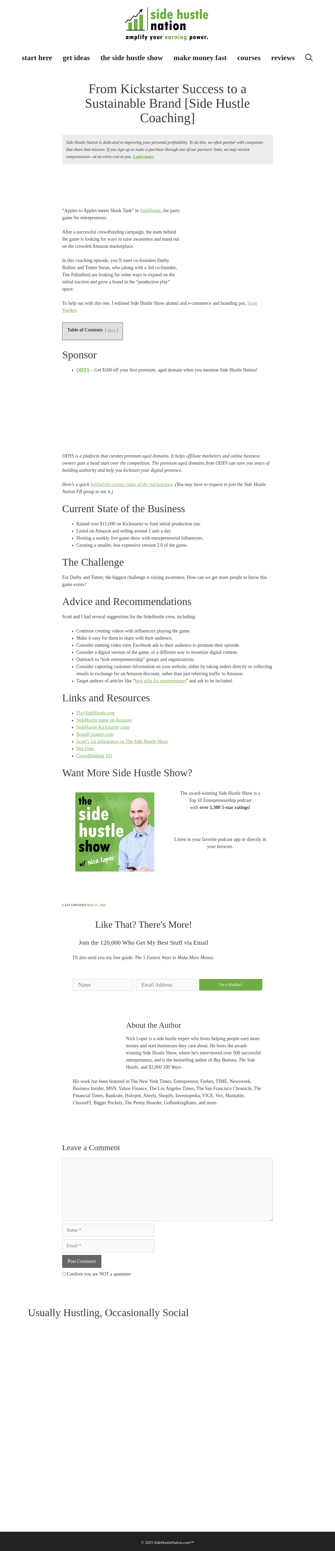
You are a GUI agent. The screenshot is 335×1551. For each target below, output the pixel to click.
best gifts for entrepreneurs (160, 680)
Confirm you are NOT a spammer (96, 1274)
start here (37, 58)
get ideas (76, 58)
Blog (82, 1459)
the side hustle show (131, 58)
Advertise (35, 1480)
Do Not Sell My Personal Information (149, 1488)
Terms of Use (131, 1459)
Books (32, 1473)
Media (32, 1488)
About (32, 1459)
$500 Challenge (90, 1473)
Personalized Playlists (94, 1480)
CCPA (125, 1480)
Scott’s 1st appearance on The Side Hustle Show (122, 741)
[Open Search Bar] (309, 56)
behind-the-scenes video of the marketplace (131, 484)
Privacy (126, 1466)
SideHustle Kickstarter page (103, 727)
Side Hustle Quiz (91, 1488)
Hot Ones (85, 748)
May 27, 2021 (96, 905)
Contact (34, 1466)
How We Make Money (138, 1473)
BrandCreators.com (94, 734)
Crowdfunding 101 (94, 755)
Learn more (143, 156)
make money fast (200, 58)
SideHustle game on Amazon (103, 720)
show (111, 330)
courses (249, 58)
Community (87, 1466)
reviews (283, 58)
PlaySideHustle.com (95, 713)
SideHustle (150, 210)
